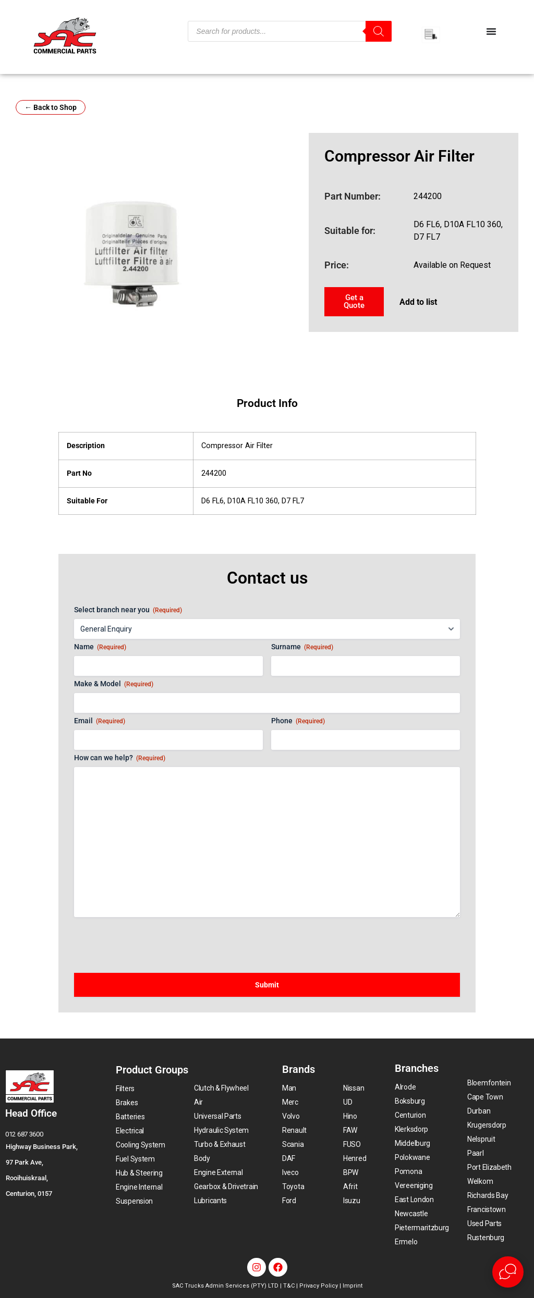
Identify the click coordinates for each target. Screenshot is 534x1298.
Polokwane (412, 1157)
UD (347, 1102)
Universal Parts (217, 1116)
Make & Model (113, 684)
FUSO (352, 1144)
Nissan (353, 1088)
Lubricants (210, 1200)
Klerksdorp (411, 1129)
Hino (350, 1116)
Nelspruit (481, 1139)
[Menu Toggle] (491, 31)
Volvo (291, 1116)
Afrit (350, 1186)
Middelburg (412, 1143)
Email (99, 721)
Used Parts (484, 1223)
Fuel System (135, 1159)
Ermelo (406, 1242)
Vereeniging (414, 1185)
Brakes (127, 1102)
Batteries (130, 1116)
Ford (289, 1200)
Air (198, 1102)
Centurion (410, 1115)
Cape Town (485, 1097)
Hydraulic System (221, 1130)
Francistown (486, 1209)
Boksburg (410, 1101)
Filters (125, 1088)
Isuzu (351, 1200)
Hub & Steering (139, 1173)
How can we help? (119, 758)
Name (100, 647)
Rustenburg (485, 1237)
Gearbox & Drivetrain (226, 1186)
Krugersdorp (486, 1125)
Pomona (408, 1171)
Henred (354, 1158)
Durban (478, 1111)
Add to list (418, 302)
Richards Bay (487, 1195)
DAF (288, 1158)
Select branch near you (128, 610)
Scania (293, 1144)
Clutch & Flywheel (221, 1088)
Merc (290, 1102)
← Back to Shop (51, 107)
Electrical (130, 1131)
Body (202, 1158)
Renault (294, 1130)
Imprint (352, 1285)
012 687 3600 (24, 1134)
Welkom (480, 1181)
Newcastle (411, 1213)
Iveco (290, 1172)
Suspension (134, 1201)
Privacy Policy (318, 1285)
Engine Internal (139, 1187)
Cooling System (140, 1145)
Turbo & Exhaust (220, 1144)
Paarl (475, 1153)
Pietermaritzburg (422, 1227)
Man (289, 1088)
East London (414, 1199)
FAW (350, 1130)
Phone (298, 721)
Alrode (405, 1087)
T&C (289, 1285)
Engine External (218, 1172)
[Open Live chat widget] (508, 1272)
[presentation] (153, 940)
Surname (302, 647)
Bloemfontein (489, 1083)
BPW (350, 1172)
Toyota (293, 1186)
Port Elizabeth (489, 1167)
